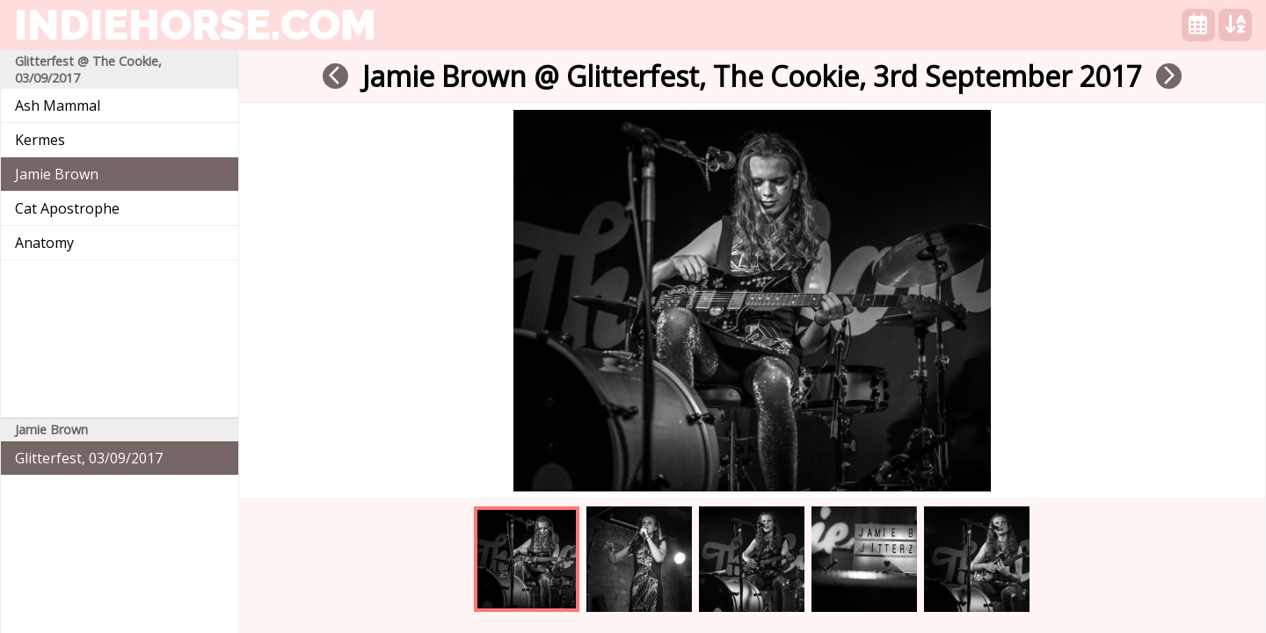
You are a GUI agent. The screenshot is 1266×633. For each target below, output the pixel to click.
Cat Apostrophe (67, 208)
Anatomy (44, 242)
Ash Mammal (57, 105)
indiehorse (195, 24)
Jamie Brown (56, 174)
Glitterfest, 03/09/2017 (89, 458)
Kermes (40, 139)
